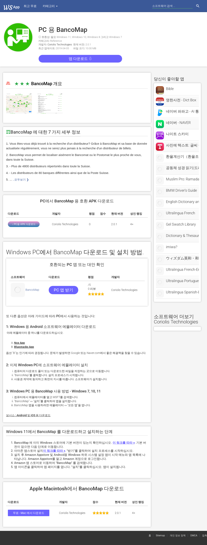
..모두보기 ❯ (20, 179)
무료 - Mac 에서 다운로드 (28, 513)
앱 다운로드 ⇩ (80, 58)
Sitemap (160, 535)
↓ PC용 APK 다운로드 (24, 224)
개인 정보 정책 (178, 535)
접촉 (204, 535)
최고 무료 (30, 6)
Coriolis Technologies (60, 44)
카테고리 (50, 6)
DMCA (193, 535)
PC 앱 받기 (63, 290)
